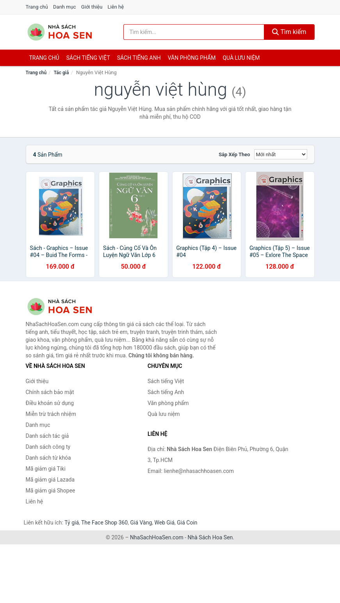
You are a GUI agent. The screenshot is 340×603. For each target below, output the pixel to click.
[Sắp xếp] (280, 154)
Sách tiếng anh (139, 58)
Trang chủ (37, 7)
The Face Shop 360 (104, 522)
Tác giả (61, 72)
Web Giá (165, 522)
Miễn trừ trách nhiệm (51, 414)
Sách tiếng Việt (166, 381)
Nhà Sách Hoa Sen (210, 537)
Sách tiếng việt (88, 58)
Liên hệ (116, 7)
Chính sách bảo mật (50, 392)
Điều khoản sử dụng (50, 403)
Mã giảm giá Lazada (50, 479)
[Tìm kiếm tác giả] (193, 32)
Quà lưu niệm (241, 58)
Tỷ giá (71, 522)
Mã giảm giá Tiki (46, 469)
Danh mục (64, 7)
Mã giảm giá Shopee (50, 490)
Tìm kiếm (289, 32)
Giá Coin (187, 522)
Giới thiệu (91, 7)
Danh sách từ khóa (48, 458)
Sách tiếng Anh (166, 392)
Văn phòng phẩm (192, 58)
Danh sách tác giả (47, 436)
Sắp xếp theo (234, 154)
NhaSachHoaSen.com (156, 537)
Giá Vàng (141, 522)
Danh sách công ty (48, 447)
